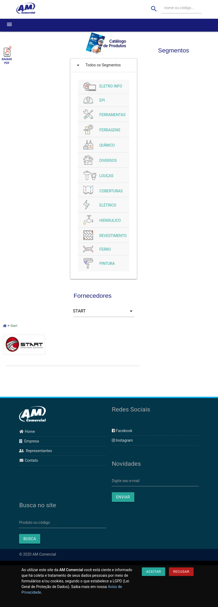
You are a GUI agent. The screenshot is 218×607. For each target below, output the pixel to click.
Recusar (181, 572)
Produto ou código (34, 522)
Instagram (122, 440)
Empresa (29, 441)
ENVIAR (123, 497)
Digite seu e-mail (125, 481)
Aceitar (153, 572)
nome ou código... (179, 8)
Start (13, 326)
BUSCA (29, 539)
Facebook (122, 431)
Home (27, 431)
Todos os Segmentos (97, 65)
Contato (28, 460)
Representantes (35, 451)
